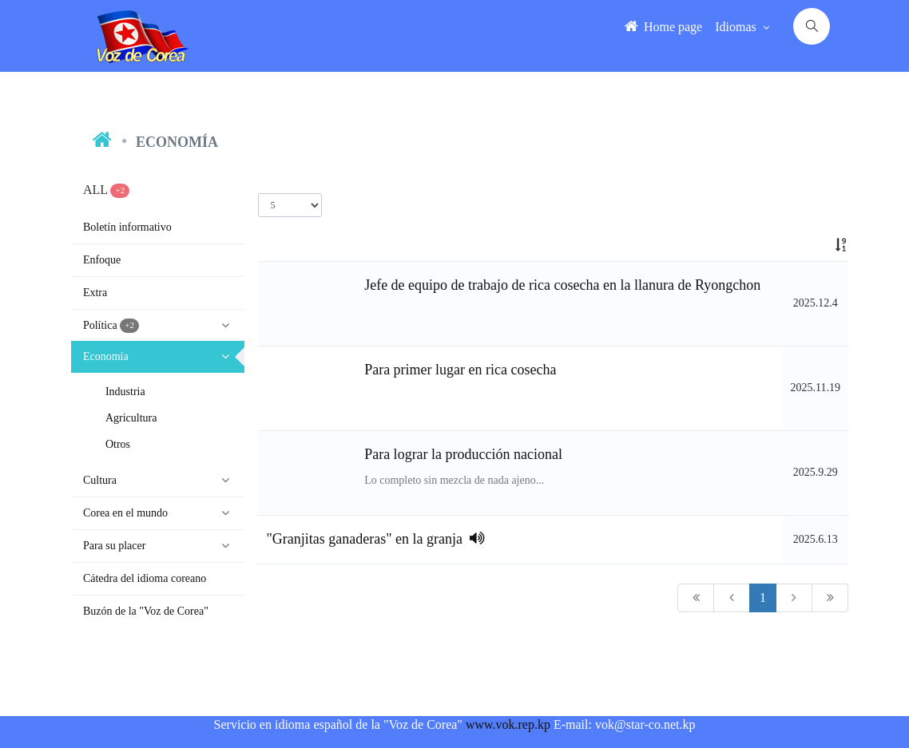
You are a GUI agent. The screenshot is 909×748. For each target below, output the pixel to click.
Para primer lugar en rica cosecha (460, 370)
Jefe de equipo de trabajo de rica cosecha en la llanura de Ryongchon (562, 285)
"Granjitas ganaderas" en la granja (375, 539)
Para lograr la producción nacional (463, 454)
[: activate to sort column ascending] (815, 245)
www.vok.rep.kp (508, 724)
